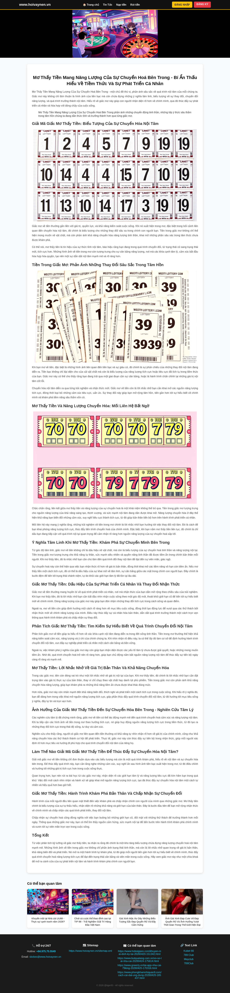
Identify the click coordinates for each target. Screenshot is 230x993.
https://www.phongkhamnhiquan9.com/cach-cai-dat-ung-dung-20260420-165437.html (139, 975)
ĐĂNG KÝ (202, 4)
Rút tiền (135, 4)
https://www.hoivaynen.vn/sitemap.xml (90, 950)
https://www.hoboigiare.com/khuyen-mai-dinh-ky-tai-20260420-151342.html (139, 952)
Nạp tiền (121, 4)
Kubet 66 (189, 950)
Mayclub (188, 959)
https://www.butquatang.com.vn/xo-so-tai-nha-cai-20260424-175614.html (140, 959)
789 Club (189, 955)
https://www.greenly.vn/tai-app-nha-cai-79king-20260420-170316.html (139, 966)
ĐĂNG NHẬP (182, 4)
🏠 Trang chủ (91, 4)
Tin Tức (107, 4)
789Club (188, 963)
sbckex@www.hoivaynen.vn (45, 956)
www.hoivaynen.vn (35, 5)
